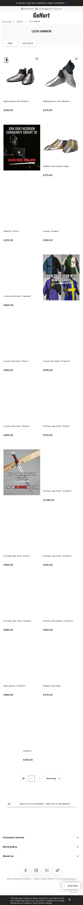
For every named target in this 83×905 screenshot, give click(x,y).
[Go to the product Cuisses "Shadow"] (61, 209)
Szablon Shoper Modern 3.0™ (46, 879)
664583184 (29, 9)
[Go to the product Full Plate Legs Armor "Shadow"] (21, 599)
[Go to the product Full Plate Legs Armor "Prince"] (21, 534)
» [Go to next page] (53, 778)
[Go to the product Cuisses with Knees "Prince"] (21, 339)
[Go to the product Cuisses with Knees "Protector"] (61, 339)
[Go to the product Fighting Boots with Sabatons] (21, 75)
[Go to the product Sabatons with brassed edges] (61, 144)
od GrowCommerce (67, 879)
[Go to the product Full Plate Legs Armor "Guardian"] (61, 469)
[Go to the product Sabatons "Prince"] (21, 209)
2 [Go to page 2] (39, 778)
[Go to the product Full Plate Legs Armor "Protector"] (61, 534)
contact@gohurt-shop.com (50, 9)
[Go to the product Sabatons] (41, 729)
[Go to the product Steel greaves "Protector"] (21, 664)
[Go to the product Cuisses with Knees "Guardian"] (21, 274)
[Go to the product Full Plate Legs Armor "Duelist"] (61, 404)
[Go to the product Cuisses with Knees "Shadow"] (21, 404)
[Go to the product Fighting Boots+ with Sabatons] (61, 75)
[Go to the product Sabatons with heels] (61, 664)
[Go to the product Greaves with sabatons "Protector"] (61, 599)
